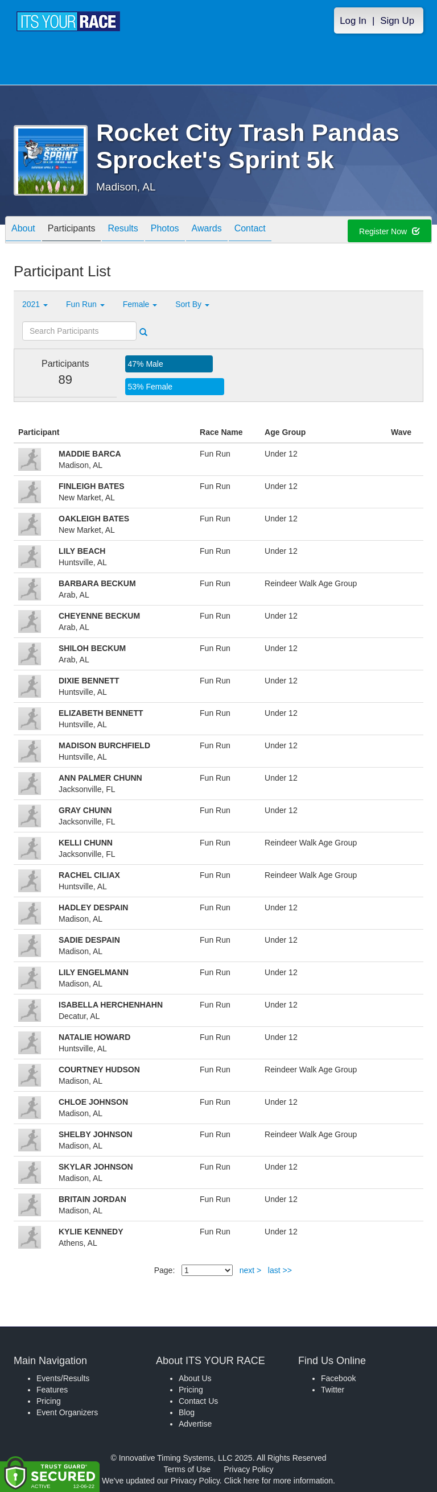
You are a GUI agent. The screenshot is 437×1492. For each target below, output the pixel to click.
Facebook (338, 1378)
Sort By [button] (192, 304)
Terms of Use (187, 1469)
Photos (165, 230)
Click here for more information (278, 1480)
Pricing (48, 1401)
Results (123, 230)
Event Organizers (67, 1412)
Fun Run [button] (85, 304)
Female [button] (140, 304)
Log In (353, 20)
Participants (72, 230)
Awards (207, 230)
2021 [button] (35, 304)
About (23, 230)
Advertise (195, 1423)
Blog (187, 1412)
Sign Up (397, 20)
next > (251, 1270)
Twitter (332, 1389)
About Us (195, 1378)
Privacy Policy (248, 1469)
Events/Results (62, 1378)
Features (52, 1389)
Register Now (389, 231)
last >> (280, 1270)
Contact (250, 230)
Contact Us (198, 1401)
